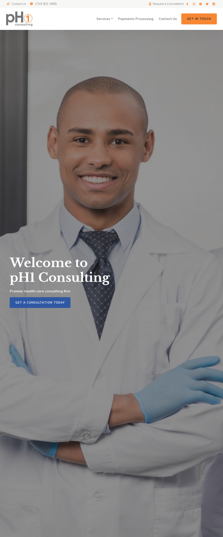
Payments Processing (135, 19)
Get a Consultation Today (40, 302)
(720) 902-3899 (43, 3)
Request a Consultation (166, 3)
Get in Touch (199, 18)
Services (103, 19)
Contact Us (16, 3)
